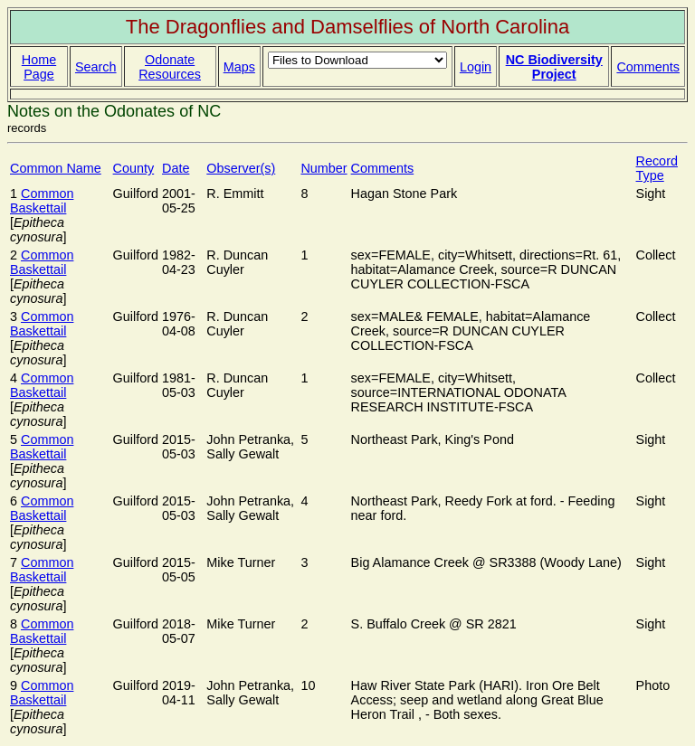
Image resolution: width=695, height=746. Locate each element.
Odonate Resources (169, 66)
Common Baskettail (41, 200)
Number (323, 168)
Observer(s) (240, 168)
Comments (648, 67)
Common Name (55, 168)
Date (175, 168)
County (134, 168)
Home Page (39, 66)
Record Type (657, 168)
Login (475, 67)
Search (96, 67)
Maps (239, 67)
